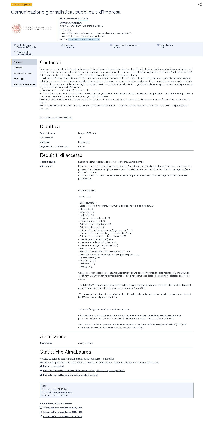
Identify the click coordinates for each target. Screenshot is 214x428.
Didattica (18, 67)
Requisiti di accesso (23, 73)
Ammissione (19, 78)
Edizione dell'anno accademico (61, 407)
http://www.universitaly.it (60, 392)
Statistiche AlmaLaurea (24, 84)
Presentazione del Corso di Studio (56, 117)
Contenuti (18, 62)
